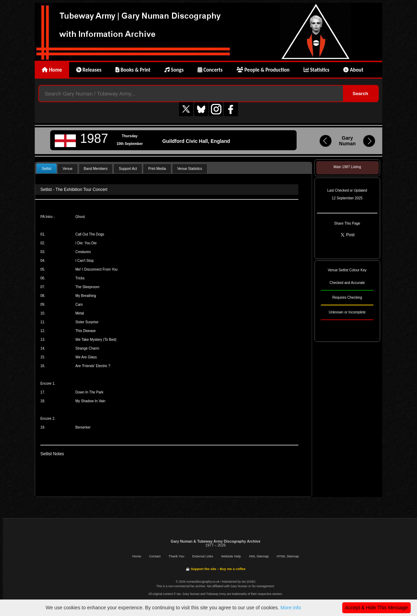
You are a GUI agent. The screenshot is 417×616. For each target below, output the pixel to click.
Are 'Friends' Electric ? (92, 366)
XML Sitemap (259, 556)
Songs (174, 70)
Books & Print (132, 70)
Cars (79, 304)
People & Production (263, 70)
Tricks (80, 278)
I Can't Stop (84, 261)
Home (52, 70)
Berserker (83, 427)
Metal (79, 313)
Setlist (46, 169)
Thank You (176, 556)
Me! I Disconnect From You (96, 269)
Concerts (210, 70)
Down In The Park (89, 392)
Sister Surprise (87, 322)
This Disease (85, 331)
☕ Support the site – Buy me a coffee (215, 569)
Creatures (83, 252)
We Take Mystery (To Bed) (96, 340)
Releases (88, 70)
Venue (67, 169)
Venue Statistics (189, 169)
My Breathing (85, 296)
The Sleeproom (87, 287)
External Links (202, 556)
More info (290, 607)
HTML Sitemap (288, 556)
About (353, 70)
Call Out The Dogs (89, 234)
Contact (155, 556)
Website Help (231, 556)
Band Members (96, 169)
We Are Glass (86, 357)
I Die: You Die (86, 243)
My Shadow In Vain (90, 401)
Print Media (157, 169)
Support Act (128, 169)
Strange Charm (87, 348)
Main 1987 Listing (347, 167)
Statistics (316, 70)
